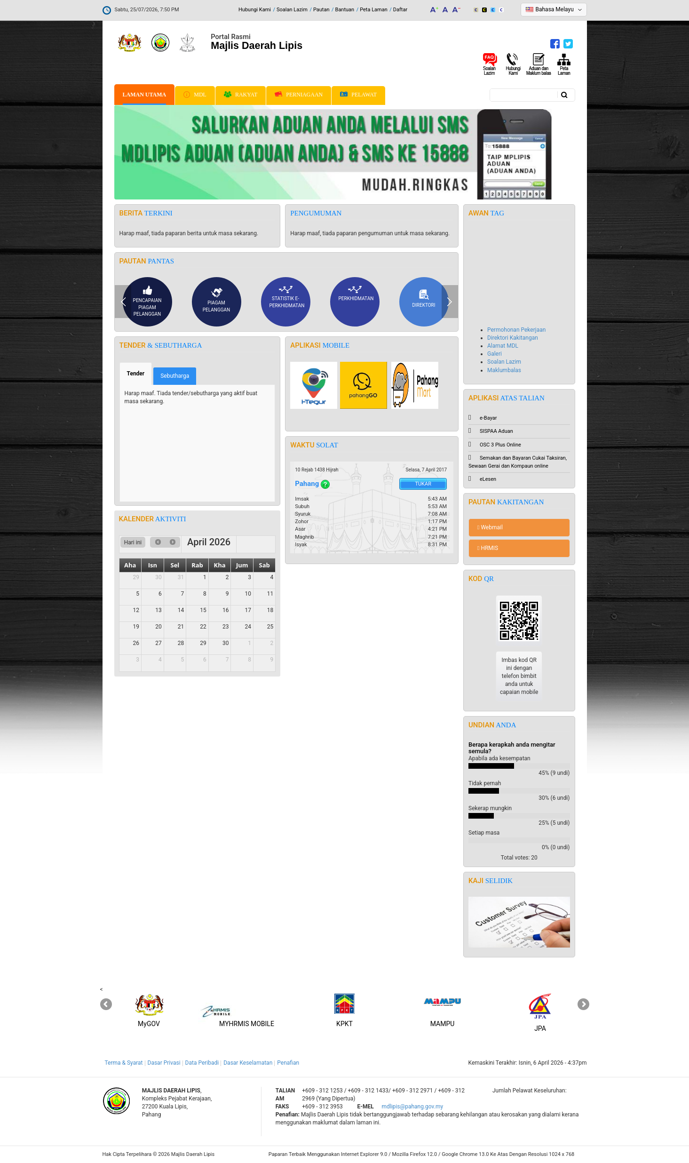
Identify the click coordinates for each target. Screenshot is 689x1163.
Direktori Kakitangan (512, 338)
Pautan (321, 10)
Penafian (288, 1062)
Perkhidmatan (356, 293)
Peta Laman (374, 10)
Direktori (424, 298)
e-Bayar (482, 418)
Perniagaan (299, 94)
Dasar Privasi (164, 1062)
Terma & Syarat (124, 1062)
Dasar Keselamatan (247, 1062)
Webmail (490, 527)
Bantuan (345, 10)
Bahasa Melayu (555, 9)
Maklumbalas (504, 370)
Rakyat (240, 94)
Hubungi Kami (254, 10)
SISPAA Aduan (490, 431)
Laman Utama (144, 94)
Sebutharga (174, 376)
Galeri (494, 353)
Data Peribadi (202, 1062)
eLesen (482, 479)
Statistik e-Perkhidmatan (287, 297)
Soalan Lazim (292, 10)
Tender (139, 373)
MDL (194, 94)
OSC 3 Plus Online (494, 445)
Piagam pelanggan (216, 299)
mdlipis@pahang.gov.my (412, 1106)
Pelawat (358, 94)
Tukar (423, 484)
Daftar (400, 10)
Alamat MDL (502, 346)
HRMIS (487, 548)
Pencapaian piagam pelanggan (147, 301)
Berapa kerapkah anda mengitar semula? (511, 748)
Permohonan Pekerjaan (516, 330)
